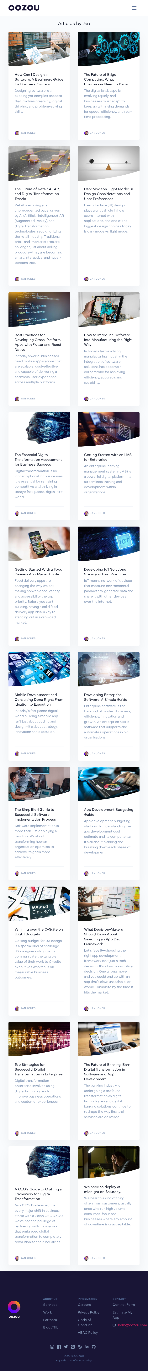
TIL (55, 1327)
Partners (50, 1320)
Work (47, 1312)
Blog (46, 1327)
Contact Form (124, 1305)
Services (50, 1305)
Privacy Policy (88, 1312)
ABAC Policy (88, 1332)
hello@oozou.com (132, 1325)
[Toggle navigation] (134, 8)
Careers (84, 1305)
